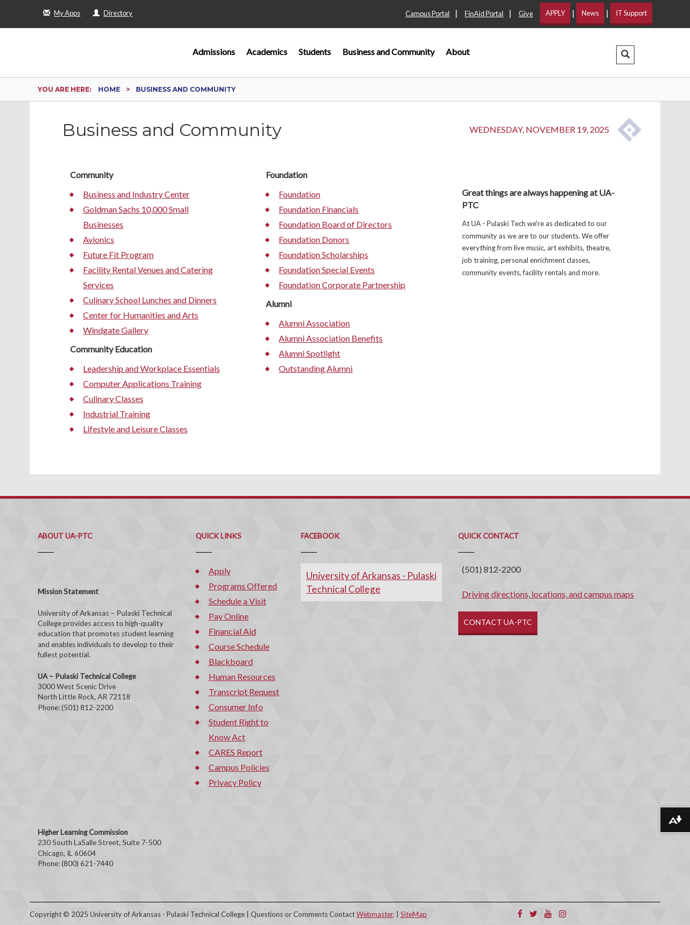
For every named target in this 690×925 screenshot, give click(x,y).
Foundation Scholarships (323, 254)
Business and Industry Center (136, 194)
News (590, 13)
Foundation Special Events (327, 269)
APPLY (555, 13)
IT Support (631, 13)
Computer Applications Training (142, 383)
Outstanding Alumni (316, 368)
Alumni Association (314, 323)
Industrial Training (116, 414)
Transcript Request (244, 691)
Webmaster (374, 914)
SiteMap (414, 914)
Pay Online (229, 616)
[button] (625, 54)
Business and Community (388, 51)
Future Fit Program (118, 254)
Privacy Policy (235, 782)
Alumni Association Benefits (331, 338)
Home (110, 89)
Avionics (98, 239)
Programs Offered (243, 586)
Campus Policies (239, 767)
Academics (266, 51)
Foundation (299, 194)
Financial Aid (232, 631)
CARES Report (236, 752)
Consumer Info (236, 707)
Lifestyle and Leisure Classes (135, 429)
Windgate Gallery (115, 330)
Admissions (213, 51)
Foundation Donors (314, 239)
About (458, 51)
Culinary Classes (113, 398)
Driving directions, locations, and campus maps (548, 594)
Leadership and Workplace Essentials (151, 368)
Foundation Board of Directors (335, 224)
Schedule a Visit (237, 601)
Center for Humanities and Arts (140, 315)
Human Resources (242, 676)
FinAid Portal (484, 13)
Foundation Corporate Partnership (342, 285)
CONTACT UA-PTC (498, 622)
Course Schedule (239, 646)
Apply (220, 571)
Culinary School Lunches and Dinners (150, 300)
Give (526, 13)
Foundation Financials (318, 209)
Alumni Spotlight (309, 353)
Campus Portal (427, 13)
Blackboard (231, 661)
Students (315, 51)
